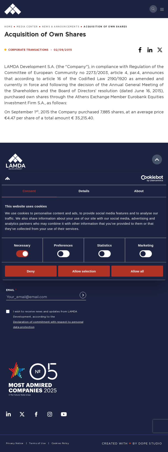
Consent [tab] (29, 191)
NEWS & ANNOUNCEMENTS (60, 26)
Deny (31, 271)
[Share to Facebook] (140, 50)
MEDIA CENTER (27, 26)
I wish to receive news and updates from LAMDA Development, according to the (45, 314)
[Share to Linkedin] (150, 50)
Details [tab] (84, 191)
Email (10, 290)
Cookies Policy (60, 443)
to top (157, 159)
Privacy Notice (14, 443)
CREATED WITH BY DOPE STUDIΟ (132, 443)
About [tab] (139, 191)
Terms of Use (37, 443)
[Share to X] (160, 50)
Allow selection (84, 271)
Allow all (137, 271)
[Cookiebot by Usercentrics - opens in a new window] (144, 178)
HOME (8, 26)
